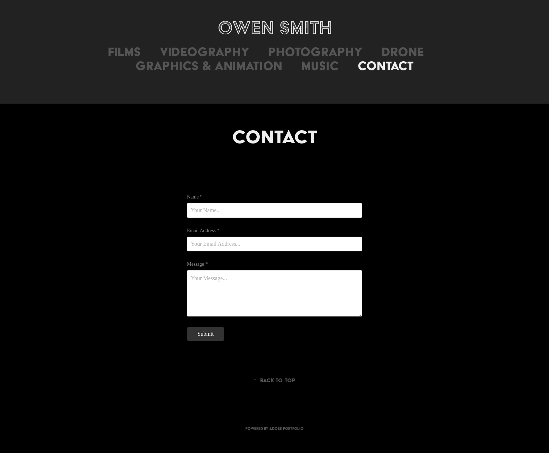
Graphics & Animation (208, 65)
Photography (315, 51)
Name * (194, 197)
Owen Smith (274, 27)
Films (124, 51)
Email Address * (203, 230)
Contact (385, 65)
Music (320, 65)
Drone (403, 51)
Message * (197, 264)
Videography (204, 51)
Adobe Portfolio (286, 428)
